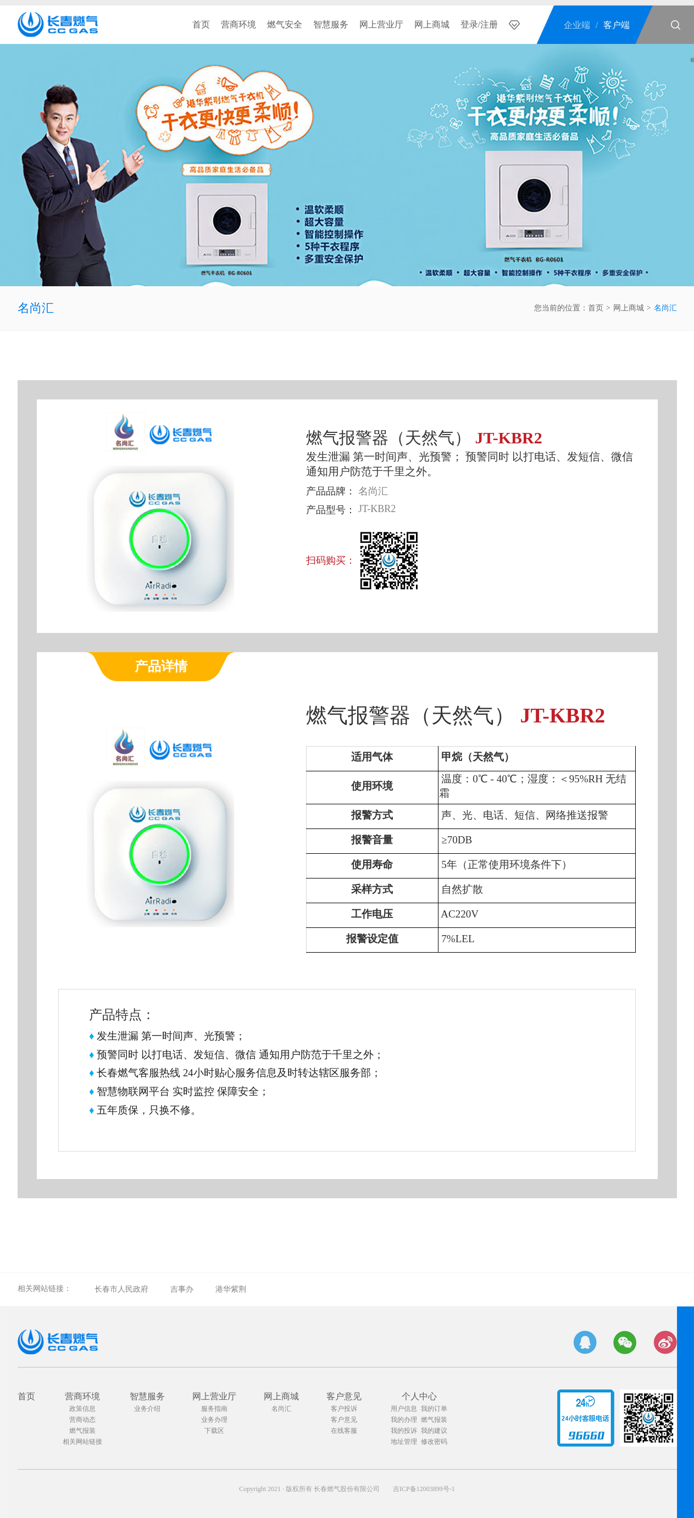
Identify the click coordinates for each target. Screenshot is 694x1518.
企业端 (577, 25)
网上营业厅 (381, 24)
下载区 (214, 1430)
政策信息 (82, 1409)
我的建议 (434, 1430)
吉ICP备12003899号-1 (424, 1489)
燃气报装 (82, 1430)
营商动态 (82, 1420)
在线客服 (344, 1430)
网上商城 (431, 24)
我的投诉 (404, 1430)
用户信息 (404, 1409)
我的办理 (404, 1420)
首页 (201, 24)
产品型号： (331, 509)
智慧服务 (330, 24)
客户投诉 (344, 1409)
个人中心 (419, 1396)
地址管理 (404, 1441)
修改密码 (434, 1441)
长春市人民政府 (121, 1289)
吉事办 (181, 1289)
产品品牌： (331, 491)
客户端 (616, 25)
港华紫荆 (230, 1289)
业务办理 (214, 1420)
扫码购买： (331, 560)
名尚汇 (36, 308)
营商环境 (238, 24)
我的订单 (434, 1409)
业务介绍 (147, 1409)
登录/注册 (479, 24)
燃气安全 (284, 24)
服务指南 (214, 1409)
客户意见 (344, 1396)
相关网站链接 (82, 1441)
